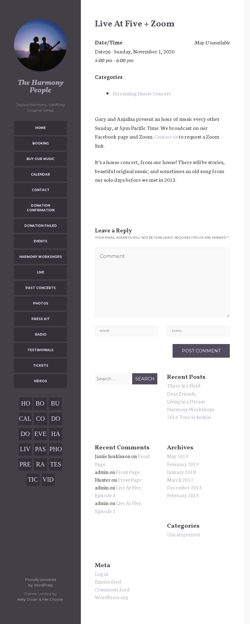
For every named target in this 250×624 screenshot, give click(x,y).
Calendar (40, 174)
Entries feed (108, 581)
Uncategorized (183, 534)
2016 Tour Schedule (189, 416)
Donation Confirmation (40, 208)
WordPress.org (111, 596)
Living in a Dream (186, 401)
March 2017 (180, 479)
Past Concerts (40, 288)
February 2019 (183, 463)
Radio (40, 335)
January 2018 (181, 471)
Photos (40, 303)
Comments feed (112, 589)
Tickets (40, 366)
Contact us (166, 136)
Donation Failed (40, 226)
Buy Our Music (40, 159)
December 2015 (184, 487)
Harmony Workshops (40, 257)
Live (40, 272)
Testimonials (40, 350)
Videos (40, 381)
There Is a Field (183, 385)
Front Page (128, 471)
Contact (40, 190)
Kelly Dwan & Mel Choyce (40, 599)
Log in (101, 573)
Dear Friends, (182, 393)
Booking (40, 143)
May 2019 (177, 455)
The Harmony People (40, 87)
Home (40, 128)
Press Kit (40, 319)
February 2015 (183, 494)
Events (40, 241)
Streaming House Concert (142, 93)
